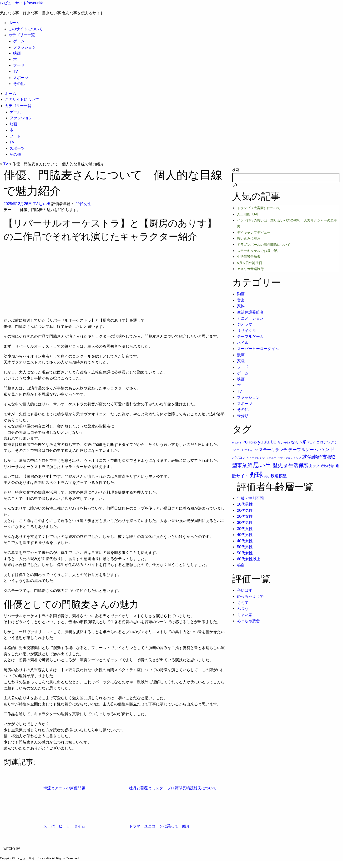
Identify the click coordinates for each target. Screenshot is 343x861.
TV (15, 71)
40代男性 (245, 535)
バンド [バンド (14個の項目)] (327, 449)
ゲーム (19, 41)
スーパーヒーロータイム (258, 349)
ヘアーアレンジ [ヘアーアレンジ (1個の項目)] (256, 457)
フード (19, 65)
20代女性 (83, 204)
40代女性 (245, 541)
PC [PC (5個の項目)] (245, 442)
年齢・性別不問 (250, 498)
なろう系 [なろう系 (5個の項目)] (298, 442)
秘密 (241, 565)
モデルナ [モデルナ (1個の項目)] (271, 457)
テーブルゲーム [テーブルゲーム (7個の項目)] (303, 449)
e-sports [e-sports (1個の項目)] (237, 442)
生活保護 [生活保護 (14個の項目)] (298, 465)
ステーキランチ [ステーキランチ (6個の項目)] (273, 449)
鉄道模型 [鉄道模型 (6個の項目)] (279, 475)
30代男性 (245, 523)
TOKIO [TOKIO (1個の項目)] (253, 442)
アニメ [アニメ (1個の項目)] (311, 442)
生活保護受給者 (250, 312)
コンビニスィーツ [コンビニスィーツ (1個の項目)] (247, 450)
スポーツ (20, 78)
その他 (19, 84)
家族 (241, 306)
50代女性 (245, 553)
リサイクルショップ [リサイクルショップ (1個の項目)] (289, 457)
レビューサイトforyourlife (21, 3)
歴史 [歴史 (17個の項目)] (277, 465)
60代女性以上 (248, 559)
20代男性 (245, 510)
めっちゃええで (250, 596)
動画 (241, 294)
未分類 (242, 416)
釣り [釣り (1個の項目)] (267, 476)
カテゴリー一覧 (21, 35)
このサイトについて (25, 29)
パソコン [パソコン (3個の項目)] (239, 457)
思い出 (44, 204)
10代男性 (245, 504)
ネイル (242, 343)
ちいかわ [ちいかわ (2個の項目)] (283, 442)
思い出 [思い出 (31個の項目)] (262, 465)
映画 (17, 53)
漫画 (241, 355)
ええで (242, 602)
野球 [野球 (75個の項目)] (256, 475)
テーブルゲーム (250, 337)
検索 (235, 170)
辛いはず (244, 590)
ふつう (242, 608)
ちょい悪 (244, 615)
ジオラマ (244, 324)
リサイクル (246, 331)
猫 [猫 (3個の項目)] (285, 466)
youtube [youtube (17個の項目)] (267, 442)
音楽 (241, 300)
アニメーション (250, 318)
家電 (241, 361)
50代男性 (245, 547)
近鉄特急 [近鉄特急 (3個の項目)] (327, 466)
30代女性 (245, 529)
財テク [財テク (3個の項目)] (314, 466)
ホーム (14, 23)
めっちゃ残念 (248, 621)
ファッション (24, 47)
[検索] (235, 185)
